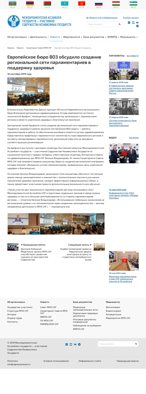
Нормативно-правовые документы (85, 314)
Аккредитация (113, 314)
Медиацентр (129, 36)
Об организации (18, 36)
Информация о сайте (90, 360)
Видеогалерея (113, 310)
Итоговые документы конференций (84, 320)
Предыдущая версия (128, 360)
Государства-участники (19, 307)
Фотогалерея (113, 307)
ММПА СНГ (46, 316)
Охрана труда (14, 318)
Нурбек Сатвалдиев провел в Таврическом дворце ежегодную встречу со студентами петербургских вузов (75, 254)
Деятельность (39, 36)
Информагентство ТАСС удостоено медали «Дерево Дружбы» (123, 195)
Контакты (12, 321)
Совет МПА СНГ (48, 307)
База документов (94, 36)
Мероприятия (72, 36)
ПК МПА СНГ (46, 320)
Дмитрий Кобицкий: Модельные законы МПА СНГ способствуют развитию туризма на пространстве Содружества (36, 254)
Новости (56, 36)
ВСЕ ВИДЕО (134, 138)
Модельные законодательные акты (85, 308)
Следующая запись (79, 244)
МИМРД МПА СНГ (49, 324)
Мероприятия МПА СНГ (118, 318)
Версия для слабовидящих (103, 17)
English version (131, 17)
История (11, 314)
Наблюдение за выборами (87, 325)
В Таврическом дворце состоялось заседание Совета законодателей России (121, 89)
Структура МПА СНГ (18, 310)
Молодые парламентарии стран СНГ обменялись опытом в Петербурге (122, 279)
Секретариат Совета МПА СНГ (39, 48)
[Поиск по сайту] (104, 24)
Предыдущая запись (33, 244)
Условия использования (56, 360)
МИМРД (113, 36)
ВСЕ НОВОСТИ (133, 56)
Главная (10, 48)
